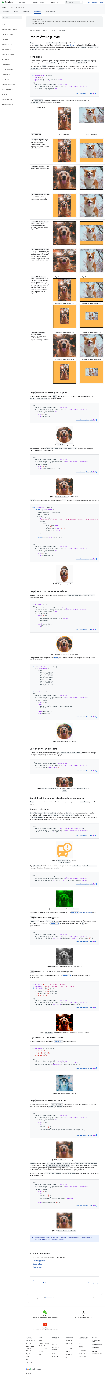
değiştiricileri (72, 45)
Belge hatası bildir (97, 1344)
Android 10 (69, 1354)
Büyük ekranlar (56, 1342)
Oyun (40, 1340)
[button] (10, 24)
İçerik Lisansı (48, 1297)
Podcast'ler (29, 1362)
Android (28, 1344)
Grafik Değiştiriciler (39, 1261)
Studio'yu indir (83, 1353)
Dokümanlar (63, 30)
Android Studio (92, 2)
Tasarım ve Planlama (38, 2)
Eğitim (16, 11)
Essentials (22, 2)
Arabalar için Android (55, 1352)
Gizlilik (41, 1351)
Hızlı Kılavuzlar (50, 11)
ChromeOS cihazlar (55, 1348)
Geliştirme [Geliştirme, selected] (54, 2)
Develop (5, 7)
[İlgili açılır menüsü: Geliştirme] (60, 2)
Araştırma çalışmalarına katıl (97, 1352)
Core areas (15, 7)
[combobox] (74, 2)
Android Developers (35, 30)
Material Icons (37, 1267)
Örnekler (26, 11)
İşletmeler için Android (30, 1347)
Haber (27, 1356)
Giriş (101, 2)
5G (40, 1354)
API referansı (82, 1350)
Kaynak (28, 1354)
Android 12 (69, 1349)
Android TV (55, 1356)
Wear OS (54, 1345)
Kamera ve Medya (44, 1349)
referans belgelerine (81, 912)
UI (24, 7)
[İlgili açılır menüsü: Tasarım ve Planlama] (46, 2)
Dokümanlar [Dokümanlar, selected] (37, 11)
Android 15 (69, 1340)
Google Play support (95, 1348)
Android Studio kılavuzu (83, 1342)
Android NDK (82, 1356)
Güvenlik (28, 1351)
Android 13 (69, 1346)
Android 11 (68, 1351)
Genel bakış (5, 11)
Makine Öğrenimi (44, 1343)
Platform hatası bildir (96, 1340)
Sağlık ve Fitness (43, 1346)
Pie (66, 1357)
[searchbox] (12, 17)
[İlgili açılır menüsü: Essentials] (27, 2)
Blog (27, 1359)
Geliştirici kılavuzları (81, 1347)
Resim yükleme (37, 1264)
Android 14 (69, 1343)
